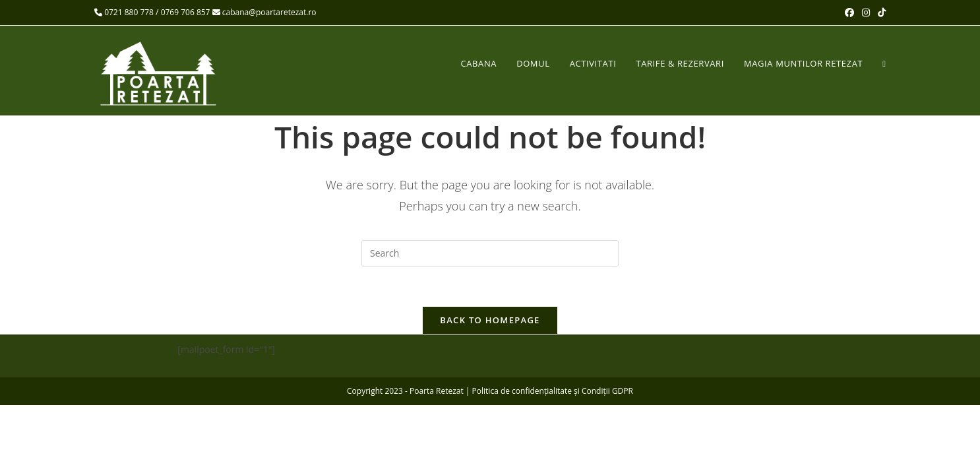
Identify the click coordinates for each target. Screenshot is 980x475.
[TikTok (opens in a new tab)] (880, 12)
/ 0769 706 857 (183, 12)
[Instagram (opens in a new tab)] (866, 12)
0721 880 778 (129, 12)
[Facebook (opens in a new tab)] (849, 12)
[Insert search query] (490, 253)
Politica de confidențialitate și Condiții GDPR (552, 390)
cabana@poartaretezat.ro (264, 12)
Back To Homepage (489, 320)
